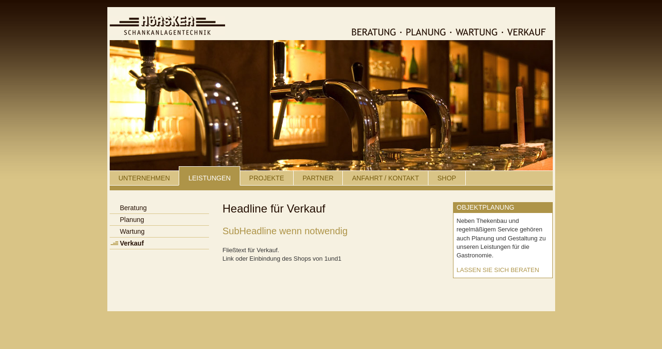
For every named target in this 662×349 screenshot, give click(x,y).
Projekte (266, 178)
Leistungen (209, 178)
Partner (318, 178)
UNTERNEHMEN (144, 178)
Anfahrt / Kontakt (385, 178)
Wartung (132, 231)
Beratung (133, 208)
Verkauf (132, 243)
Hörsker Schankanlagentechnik (167, 25)
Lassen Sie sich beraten (498, 269)
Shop (446, 178)
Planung (132, 219)
